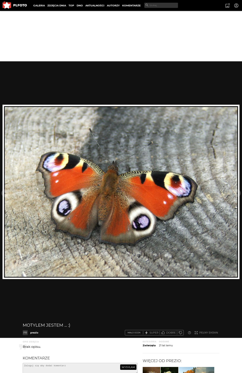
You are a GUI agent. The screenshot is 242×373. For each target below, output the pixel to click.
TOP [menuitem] (71, 5)
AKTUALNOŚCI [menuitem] (94, 5)
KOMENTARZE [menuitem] (131, 5)
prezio (34, 332)
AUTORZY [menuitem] (113, 5)
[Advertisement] (121, 36)
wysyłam (128, 367)
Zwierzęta (149, 345)
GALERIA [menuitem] (39, 5)
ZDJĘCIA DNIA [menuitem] (56, 5)
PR (25, 332)
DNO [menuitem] (80, 5)
